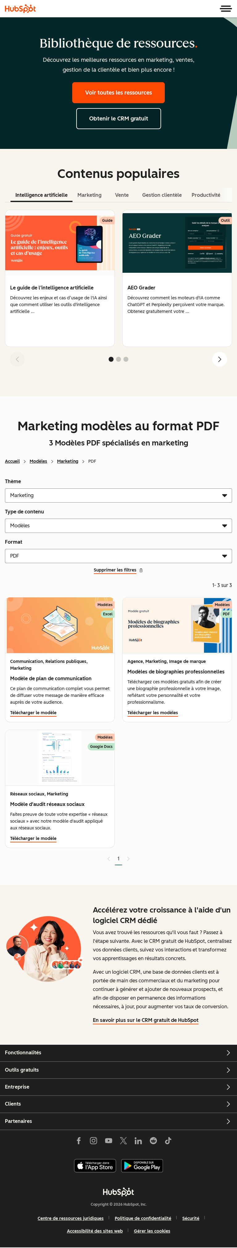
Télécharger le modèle (33, 712)
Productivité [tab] (206, 195)
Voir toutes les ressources (118, 92)
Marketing (67, 461)
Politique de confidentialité (143, 1218)
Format (13, 542)
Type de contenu (24, 512)
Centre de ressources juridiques (71, 1218)
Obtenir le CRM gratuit (118, 118)
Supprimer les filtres (118, 570)
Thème (13, 481)
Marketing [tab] (89, 195)
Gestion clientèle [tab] (162, 195)
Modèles (38, 461)
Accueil (12, 461)
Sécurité (190, 1218)
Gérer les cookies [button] (152, 1231)
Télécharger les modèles (152, 712)
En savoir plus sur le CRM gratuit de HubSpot (145, 1020)
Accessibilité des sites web (95, 1231)
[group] (60, 278)
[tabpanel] (118, 291)
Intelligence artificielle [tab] (41, 195)
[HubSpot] (20, 8)
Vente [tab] (122, 195)
